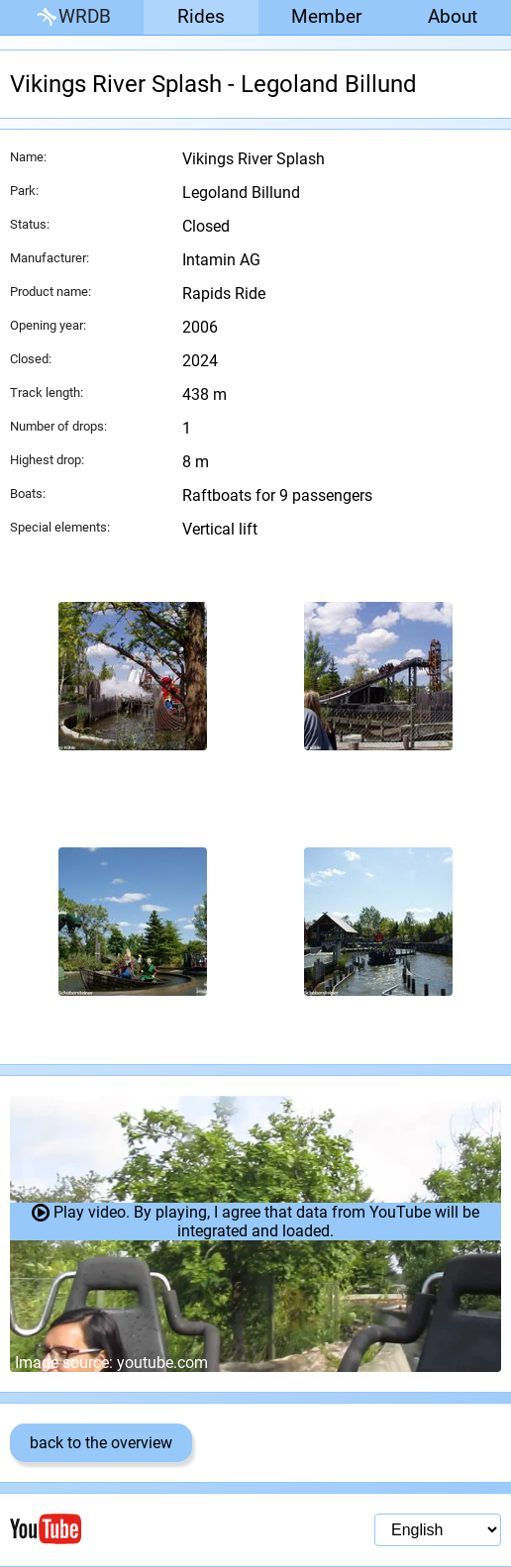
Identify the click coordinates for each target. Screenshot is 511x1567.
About (452, 16)
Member (326, 16)
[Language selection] (437, 1530)
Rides (201, 16)
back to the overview (101, 1442)
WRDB (72, 17)
